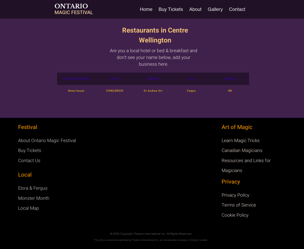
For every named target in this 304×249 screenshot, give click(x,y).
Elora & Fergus (33, 188)
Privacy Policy (235, 195)
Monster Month (33, 198)
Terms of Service (239, 205)
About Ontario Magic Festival (47, 140)
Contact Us (29, 160)
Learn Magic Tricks (241, 140)
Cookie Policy (235, 215)
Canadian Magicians (242, 150)
